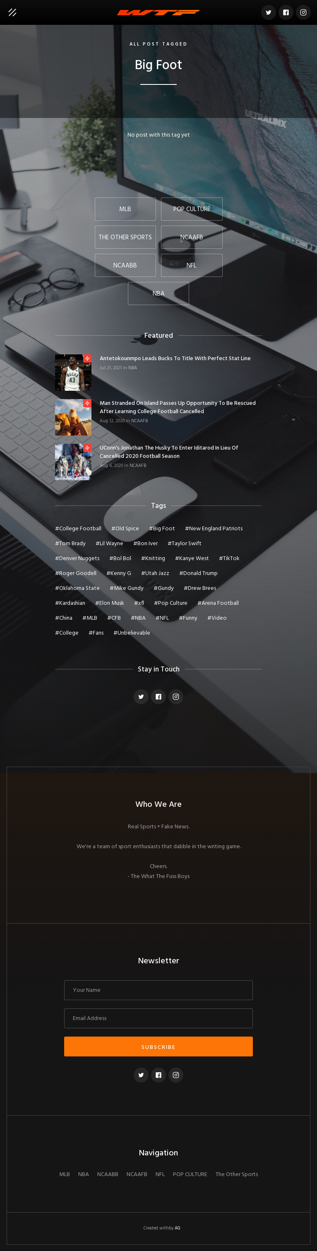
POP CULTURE (190, 1175)
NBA (132, 368)
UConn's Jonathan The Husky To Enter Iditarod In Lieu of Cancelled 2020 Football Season (169, 452)
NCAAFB (139, 421)
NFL (160, 1175)
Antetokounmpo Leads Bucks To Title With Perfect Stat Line (175, 359)
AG (177, 1228)
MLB (64, 1175)
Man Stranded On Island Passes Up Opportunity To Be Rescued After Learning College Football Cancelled (178, 407)
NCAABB (107, 1175)
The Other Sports (237, 1175)
